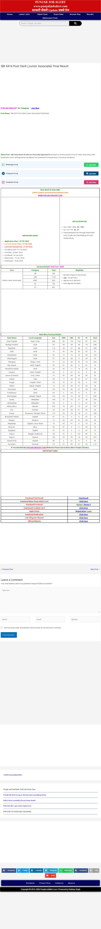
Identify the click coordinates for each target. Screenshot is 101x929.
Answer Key (76, 14)
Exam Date (59, 14)
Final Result (83, 498)
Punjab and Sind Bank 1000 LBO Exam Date (19, 789)
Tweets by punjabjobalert (12, 775)
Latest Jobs (23, 14)
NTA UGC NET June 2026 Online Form (17, 806)
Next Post (95, 569)
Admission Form (50, 18)
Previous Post (6, 569)
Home (7, 14)
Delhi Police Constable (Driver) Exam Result (19, 801)
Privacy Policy (44, 883)
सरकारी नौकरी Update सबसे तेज (50, 10)
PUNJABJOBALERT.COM (36, 448)
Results (92, 14)
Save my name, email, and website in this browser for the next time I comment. (32, 628)
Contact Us (59, 883)
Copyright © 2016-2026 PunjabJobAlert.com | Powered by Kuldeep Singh (50, 890)
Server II (87, 505)
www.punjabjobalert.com (51, 6)
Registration (81, 511)
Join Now (35, 108)
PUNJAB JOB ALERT (50, 2)
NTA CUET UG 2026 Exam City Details (17, 812)
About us (72, 883)
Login (89, 511)
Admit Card (42, 14)
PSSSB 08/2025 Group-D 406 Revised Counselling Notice (24, 795)
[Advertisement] (50, 44)
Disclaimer (30, 883)
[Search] (75, 23)
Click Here (83, 501)
